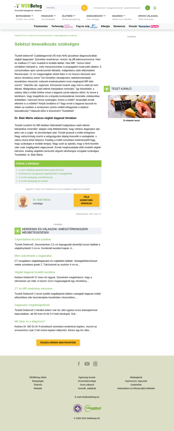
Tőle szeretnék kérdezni (86, 200)
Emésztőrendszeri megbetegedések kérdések (57, 35)
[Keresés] (64, 8)
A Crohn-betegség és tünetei (33, 181)
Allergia (105, 26)
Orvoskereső (99, 8)
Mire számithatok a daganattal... (34, 255)
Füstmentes (41, 26)
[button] (25, 17)
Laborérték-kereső (132, 8)
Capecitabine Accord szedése (33, 239)
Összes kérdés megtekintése (58, 342)
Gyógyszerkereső (114, 8)
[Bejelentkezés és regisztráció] (147, 7)
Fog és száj (86, 26)
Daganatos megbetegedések (32, 305)
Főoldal (18, 35)
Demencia (119, 26)
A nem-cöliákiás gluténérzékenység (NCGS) (41, 170)
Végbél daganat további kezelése (35, 272)
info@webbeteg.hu (90, 397)
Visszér (144, 26)
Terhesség (62, 26)
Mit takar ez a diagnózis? (30, 321)
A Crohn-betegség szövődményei (36, 177)
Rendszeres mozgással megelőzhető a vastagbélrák (45, 173)
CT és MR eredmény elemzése (34, 288)
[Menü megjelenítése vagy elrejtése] (155, 8)
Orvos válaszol (29, 35)
